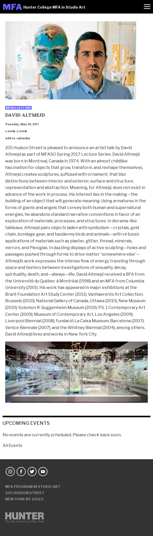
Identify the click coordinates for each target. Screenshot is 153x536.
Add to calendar (17, 138)
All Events (12, 445)
